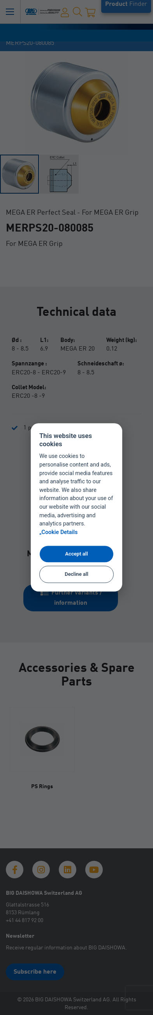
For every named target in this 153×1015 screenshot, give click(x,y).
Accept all (76, 554)
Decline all (76, 574)
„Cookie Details (58, 532)
